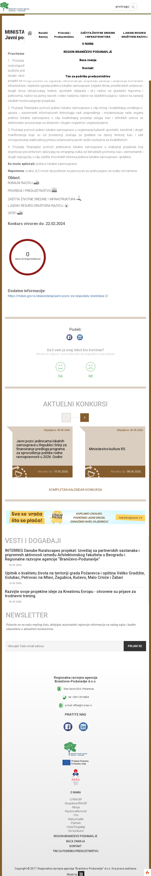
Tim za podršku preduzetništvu (87, 76)
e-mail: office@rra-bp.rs (78, 705)
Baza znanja (87, 60)
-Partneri (75, 823)
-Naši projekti (76, 819)
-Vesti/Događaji (75, 826)
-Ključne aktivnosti (75, 811)
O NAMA (88, 44)
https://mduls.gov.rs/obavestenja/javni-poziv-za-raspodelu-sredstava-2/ (58, 296)
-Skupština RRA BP (75, 803)
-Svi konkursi (76, 830)
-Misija (76, 807)
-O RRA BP (75, 799)
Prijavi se (135, 646)
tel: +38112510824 (79, 697)
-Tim (75, 815)
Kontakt (88, 68)
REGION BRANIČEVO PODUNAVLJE (88, 52)
